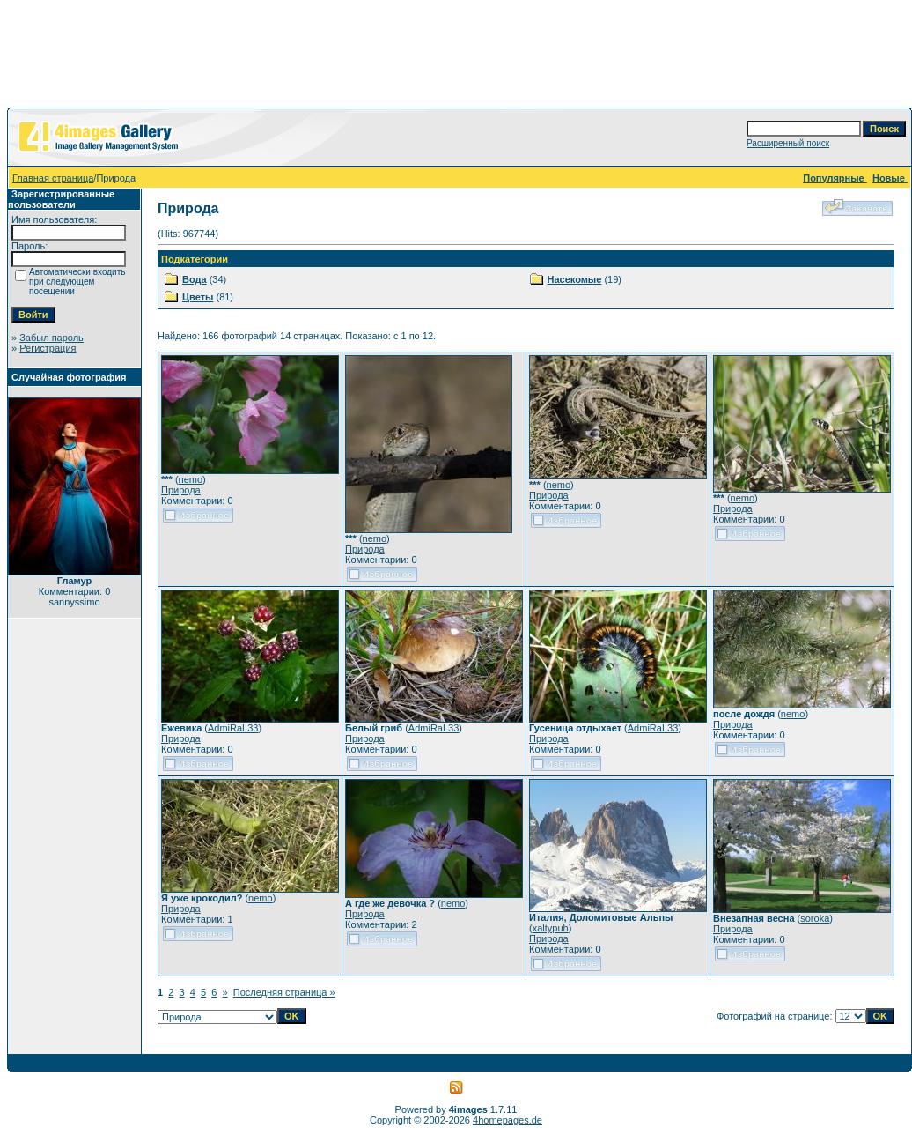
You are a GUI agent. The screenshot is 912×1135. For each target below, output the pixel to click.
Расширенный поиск (788, 143)
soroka (814, 918)
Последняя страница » (284, 992)
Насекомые (575, 279)
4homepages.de (507, 1120)
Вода (194, 279)
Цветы (197, 297)
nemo (191, 479)
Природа (181, 490)
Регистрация (47, 348)
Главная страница (52, 178)
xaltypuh (551, 928)
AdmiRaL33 (233, 728)
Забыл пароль (51, 337)
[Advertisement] (456, 57)
